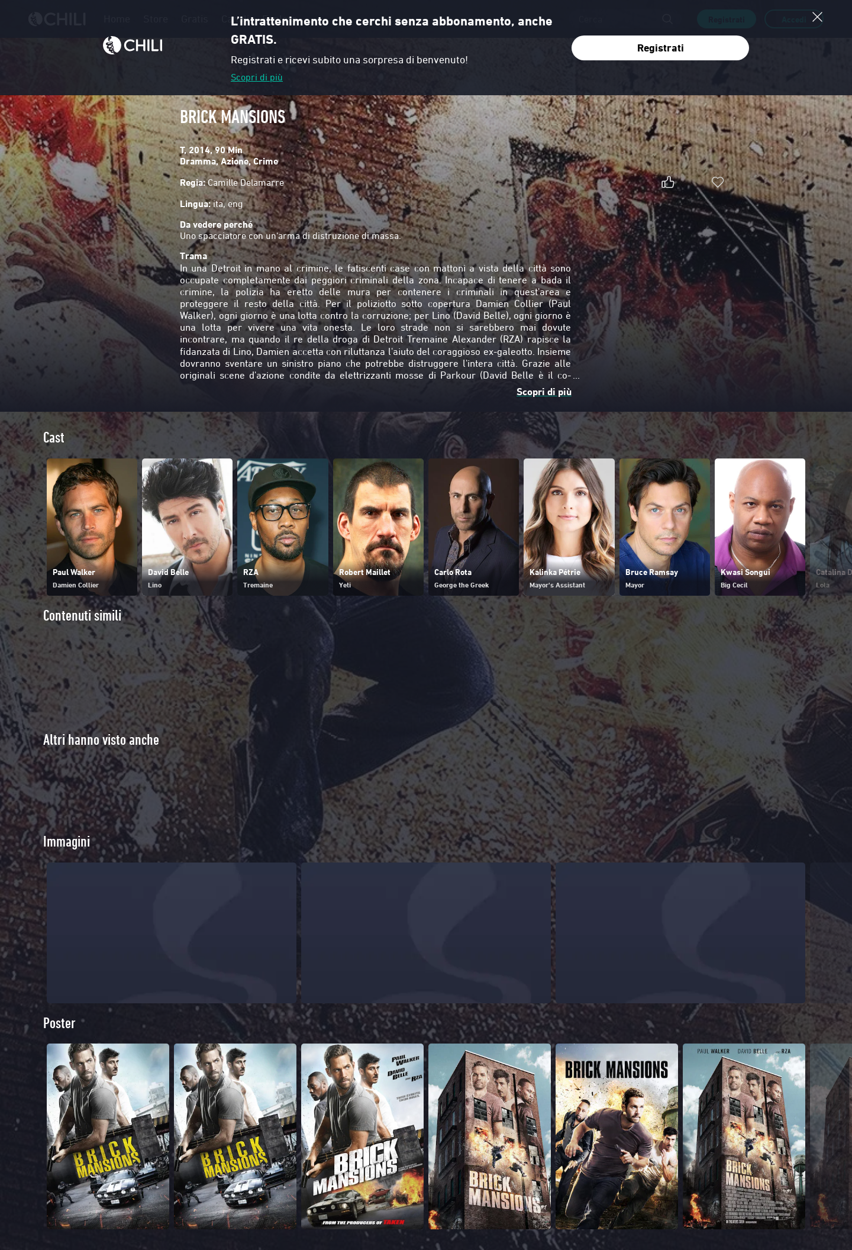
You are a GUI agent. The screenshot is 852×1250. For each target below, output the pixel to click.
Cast (53, 437)
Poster (59, 1044)
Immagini (66, 863)
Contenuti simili (82, 615)
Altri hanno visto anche (101, 739)
